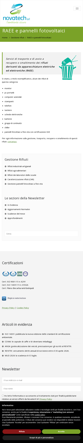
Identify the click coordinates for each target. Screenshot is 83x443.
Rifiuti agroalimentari (17, 170)
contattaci (12, 141)
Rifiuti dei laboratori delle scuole (22, 175)
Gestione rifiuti (17, 37)
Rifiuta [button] (22, 431)
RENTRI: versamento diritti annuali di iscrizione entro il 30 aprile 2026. (37, 350)
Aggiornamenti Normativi (19, 209)
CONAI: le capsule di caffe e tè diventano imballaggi (28, 341)
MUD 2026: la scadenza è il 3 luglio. (21, 355)
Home (5, 37)
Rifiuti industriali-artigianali (19, 166)
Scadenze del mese (16, 213)
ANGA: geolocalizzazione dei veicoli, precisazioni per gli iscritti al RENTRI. (38, 346)
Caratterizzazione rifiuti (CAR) (21, 179)
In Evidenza (13, 205)
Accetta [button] (61, 431)
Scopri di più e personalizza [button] (41, 438)
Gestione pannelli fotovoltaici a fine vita (25, 183)
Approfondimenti (15, 218)
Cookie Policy (23, 307)
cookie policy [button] (40, 415)
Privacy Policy (8, 307)
